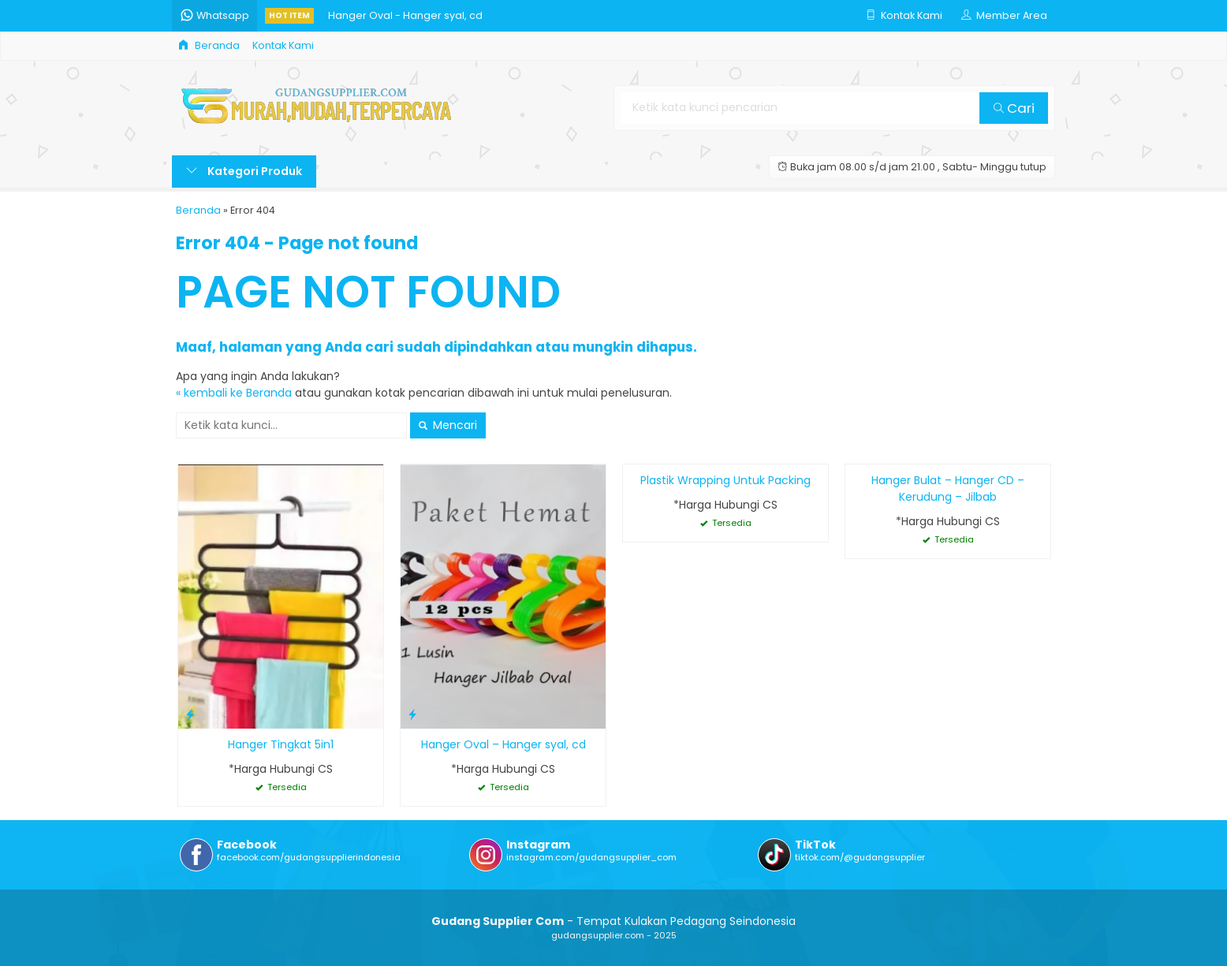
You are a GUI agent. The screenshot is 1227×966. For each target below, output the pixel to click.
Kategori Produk (244, 171)
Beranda (209, 45)
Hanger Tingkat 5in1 (281, 744)
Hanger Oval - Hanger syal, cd (405, 15)
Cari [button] (1014, 108)
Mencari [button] (448, 425)
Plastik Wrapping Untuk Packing (725, 480)
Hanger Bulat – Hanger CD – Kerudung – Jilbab (947, 488)
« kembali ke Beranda (234, 393)
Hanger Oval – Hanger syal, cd (503, 744)
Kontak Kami (283, 45)
